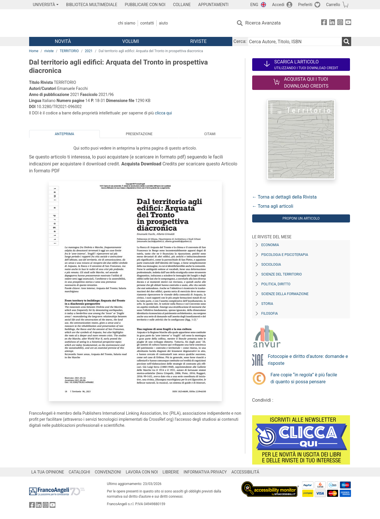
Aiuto (163, 23)
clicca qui (163, 113)
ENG (254, 4)
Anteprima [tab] (64, 134)
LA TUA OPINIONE (47, 472)
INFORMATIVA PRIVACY (205, 472)
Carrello (333, 4)
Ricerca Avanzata (263, 23)
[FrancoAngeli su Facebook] (324, 23)
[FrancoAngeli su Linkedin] (332, 23)
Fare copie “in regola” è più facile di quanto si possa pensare (304, 378)
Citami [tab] (210, 134)
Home (33, 51)
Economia (270, 245)
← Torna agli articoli (272, 206)
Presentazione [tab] (139, 134)
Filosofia (269, 314)
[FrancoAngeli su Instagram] (340, 23)
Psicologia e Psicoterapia (284, 255)
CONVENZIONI (108, 472)
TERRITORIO (69, 51)
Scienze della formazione (285, 294)
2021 (89, 51)
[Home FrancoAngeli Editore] (67, 23)
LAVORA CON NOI (142, 472)
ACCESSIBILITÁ (245, 472)
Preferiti (305, 4)
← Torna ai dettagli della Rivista (284, 197)
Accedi (278, 4)
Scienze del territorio (281, 274)
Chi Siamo (126, 23)
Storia (267, 304)
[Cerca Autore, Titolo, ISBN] (295, 41)
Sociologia (271, 265)
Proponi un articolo (301, 218)
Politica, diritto (276, 284)
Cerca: (239, 41)
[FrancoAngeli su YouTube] (348, 23)
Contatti (147, 23)
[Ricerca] (346, 41)
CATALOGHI (79, 472)
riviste (49, 51)
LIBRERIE (170, 472)
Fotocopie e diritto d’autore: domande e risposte (308, 360)
